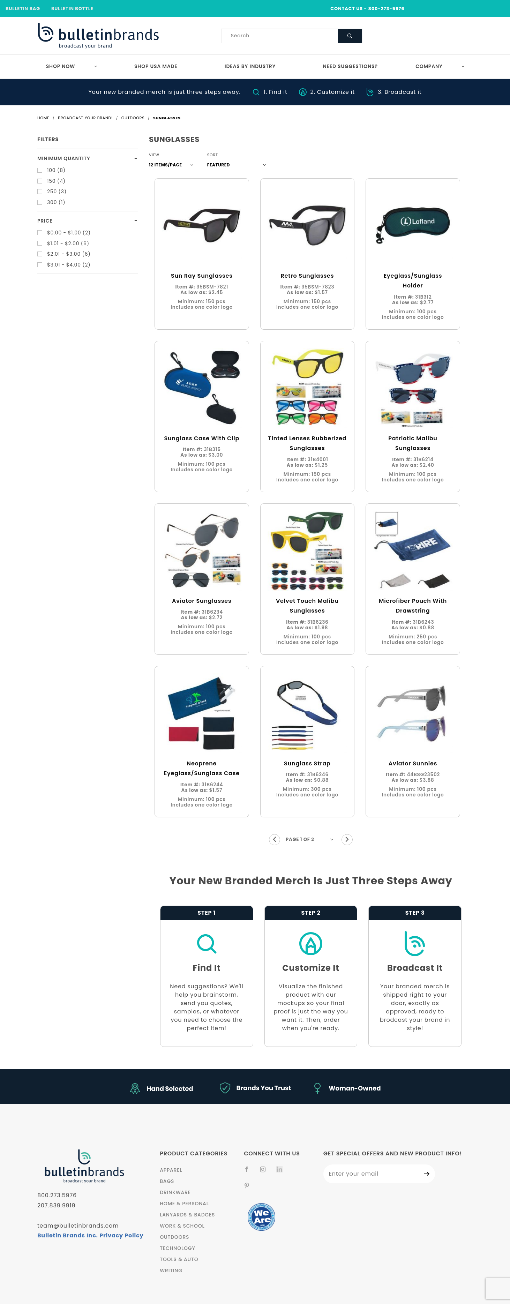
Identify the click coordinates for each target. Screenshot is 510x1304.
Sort (212, 155)
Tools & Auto (179, 1259)
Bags (167, 1181)
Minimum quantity (63, 158)
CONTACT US (346, 8)
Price (45, 220)
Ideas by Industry (250, 66)
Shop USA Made (156, 66)
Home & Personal (184, 1203)
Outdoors (174, 1237)
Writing (171, 1270)
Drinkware (175, 1192)
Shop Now (71, 66)
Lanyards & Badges (187, 1214)
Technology (177, 1248)
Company (440, 66)
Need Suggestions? (350, 66)
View (154, 155)
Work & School (182, 1225)
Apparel (171, 1170)
